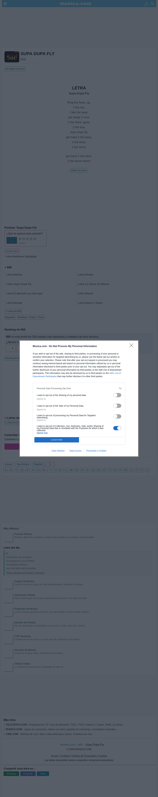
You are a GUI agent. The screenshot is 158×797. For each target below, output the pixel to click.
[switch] (117, 395)
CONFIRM (56, 440)
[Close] (132, 346)
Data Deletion (58, 451)
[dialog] (79, 398)
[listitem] (79, 388)
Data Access (75, 451)
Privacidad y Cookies (96, 451)
